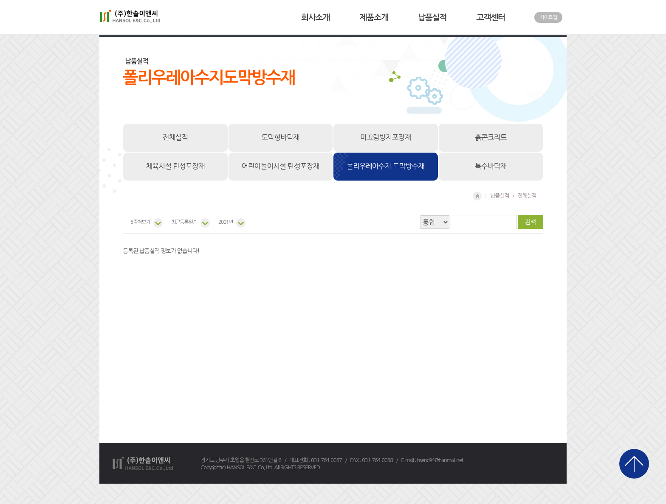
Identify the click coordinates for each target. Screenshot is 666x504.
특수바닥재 (491, 166)
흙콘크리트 (491, 137)
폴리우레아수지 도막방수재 (385, 166)
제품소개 (374, 18)
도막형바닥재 (280, 137)
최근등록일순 (184, 222)
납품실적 (432, 18)
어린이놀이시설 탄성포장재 (280, 166)
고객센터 (491, 18)
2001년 (225, 222)
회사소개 (315, 18)
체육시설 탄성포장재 (175, 166)
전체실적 (175, 137)
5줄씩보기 (140, 222)
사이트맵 (548, 17)
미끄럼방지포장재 (385, 137)
